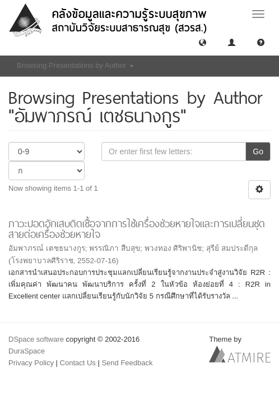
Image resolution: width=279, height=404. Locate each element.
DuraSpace (26, 351)
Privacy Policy (31, 363)
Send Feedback (126, 363)
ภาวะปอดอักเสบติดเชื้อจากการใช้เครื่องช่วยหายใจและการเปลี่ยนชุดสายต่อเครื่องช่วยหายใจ (136, 229)
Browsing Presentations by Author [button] (75, 65)
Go (258, 151)
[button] (202, 42)
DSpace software (36, 339)
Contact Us (78, 363)
